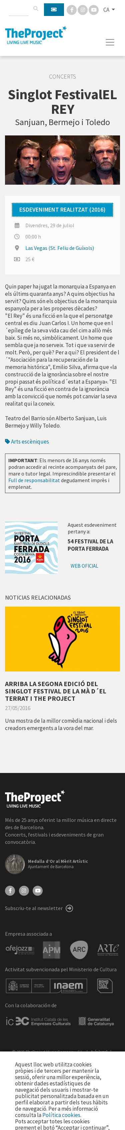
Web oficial (84, 566)
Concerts (62, 76)
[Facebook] (72, 9)
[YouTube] (38, 890)
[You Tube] (94, 9)
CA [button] (106, 9)
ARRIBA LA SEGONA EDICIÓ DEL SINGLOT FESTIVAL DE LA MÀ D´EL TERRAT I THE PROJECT (55, 690)
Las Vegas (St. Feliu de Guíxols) (59, 248)
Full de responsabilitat (34, 480)
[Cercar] (35, 8)
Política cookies (61, 1115)
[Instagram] (83, 9)
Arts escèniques (27, 441)
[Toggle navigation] (110, 42)
